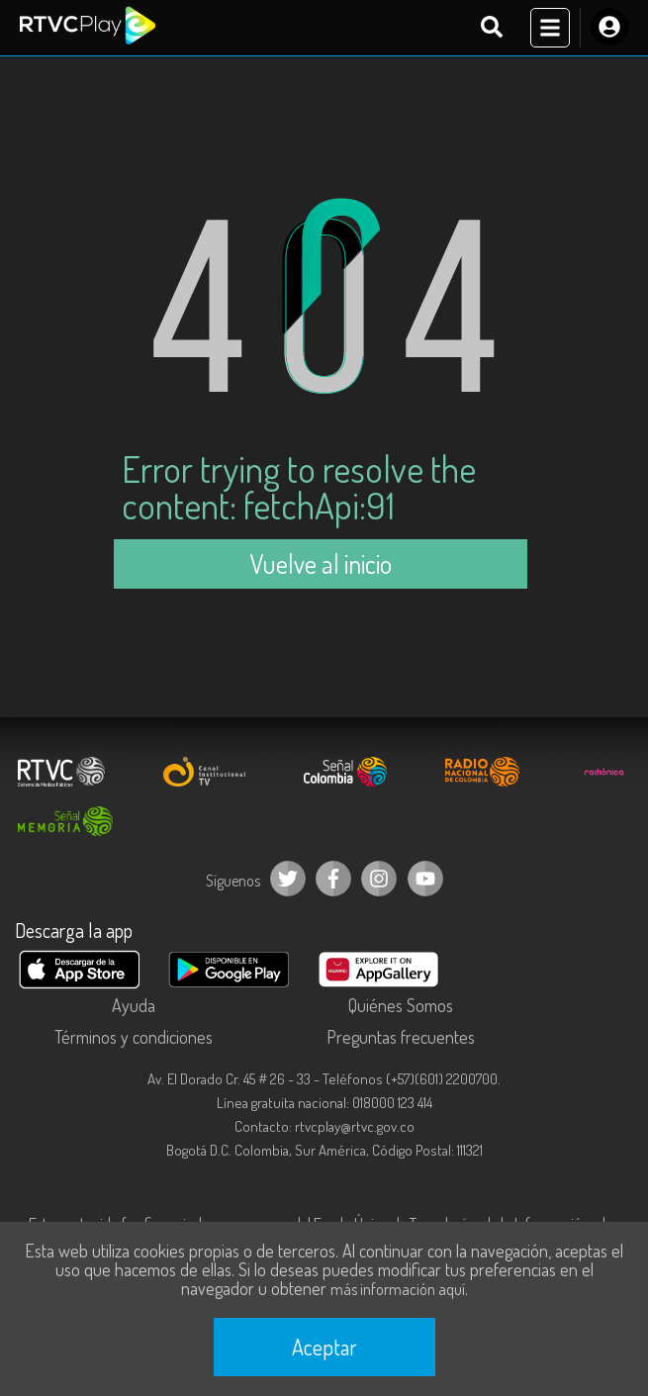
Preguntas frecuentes (400, 1037)
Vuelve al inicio (320, 563)
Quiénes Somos (400, 1005)
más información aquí (397, 1289)
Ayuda (133, 1005)
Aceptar (324, 1346)
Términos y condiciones (133, 1037)
